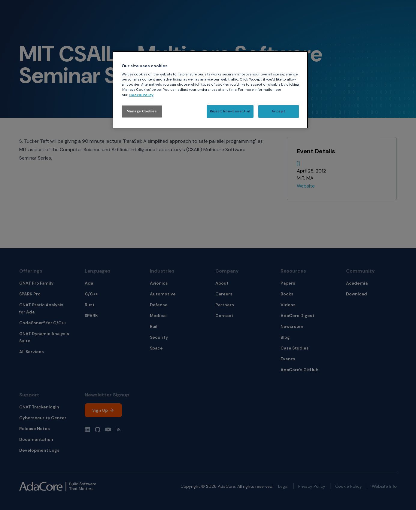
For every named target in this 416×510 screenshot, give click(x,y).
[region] (210, 89)
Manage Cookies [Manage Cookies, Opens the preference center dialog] (142, 111)
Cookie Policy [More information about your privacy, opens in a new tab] (141, 95)
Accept (278, 111)
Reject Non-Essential (230, 111)
